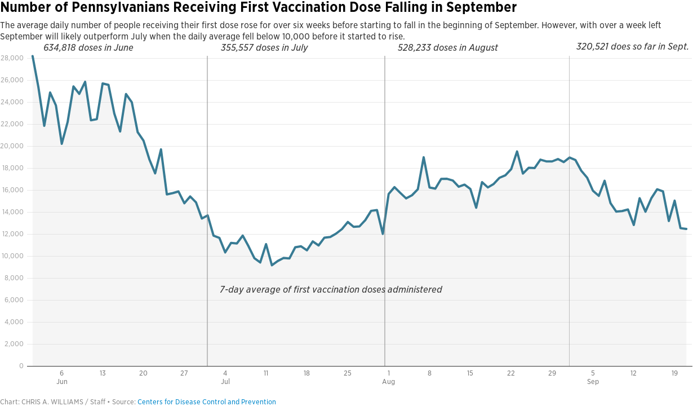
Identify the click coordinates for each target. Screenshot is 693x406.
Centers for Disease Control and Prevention (206, 402)
